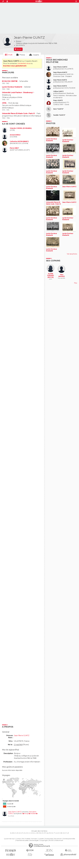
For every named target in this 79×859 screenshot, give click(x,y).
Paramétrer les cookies (22, 840)
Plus (75, 283)
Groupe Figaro (44, 840)
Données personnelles (69, 838)
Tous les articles (49, 838)
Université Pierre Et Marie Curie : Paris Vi (18, 113)
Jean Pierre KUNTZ (60, 80)
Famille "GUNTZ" (59, 115)
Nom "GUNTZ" (58, 109)
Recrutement (58, 838)
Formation (34, 838)
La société (41, 838)
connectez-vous (23, 63)
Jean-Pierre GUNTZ (14, 812)
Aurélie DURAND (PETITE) (50, 275)
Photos (22, 55)
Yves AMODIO (61, 275)
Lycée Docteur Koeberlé (12, 87)
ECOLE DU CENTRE (9, 81)
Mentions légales (34, 840)
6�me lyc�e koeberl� (29, 813)
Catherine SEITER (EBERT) (19, 141)
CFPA (4, 103)
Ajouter (19, 49)
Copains (36, 55)
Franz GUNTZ (58, 100)
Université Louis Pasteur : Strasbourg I (17, 92)
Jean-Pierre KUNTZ (60, 72)
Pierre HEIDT (14, 148)
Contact (18, 838)
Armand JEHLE (15, 135)
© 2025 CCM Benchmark (56, 840)
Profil (10, 55)
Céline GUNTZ (58, 91)
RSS (23, 838)
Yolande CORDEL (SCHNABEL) (21, 128)
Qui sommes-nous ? (9, 838)
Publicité (27, 838)
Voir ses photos (72, 254)
